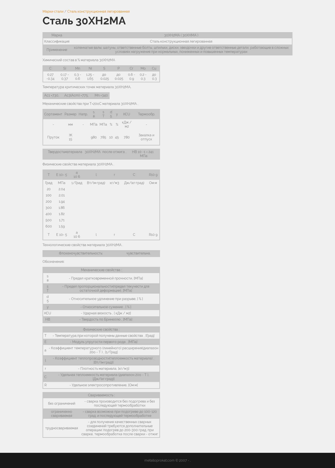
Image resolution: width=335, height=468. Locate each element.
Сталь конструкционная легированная (98, 11)
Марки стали (53, 11)
